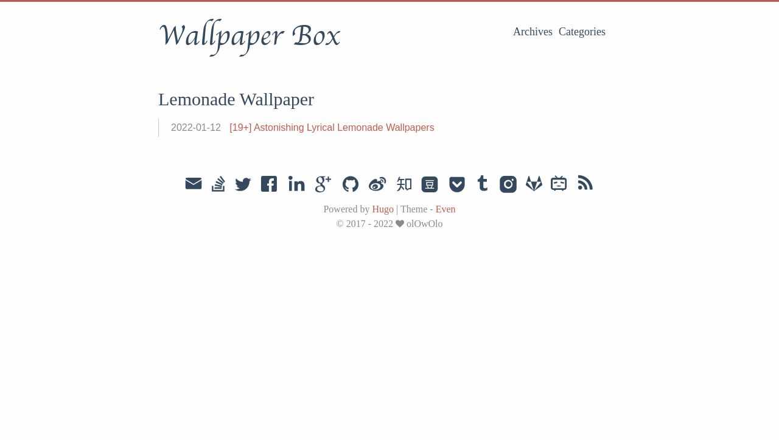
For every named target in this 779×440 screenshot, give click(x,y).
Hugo (383, 209)
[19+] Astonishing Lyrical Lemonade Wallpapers (331, 127)
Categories (582, 32)
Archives (533, 32)
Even (446, 209)
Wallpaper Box (249, 36)
